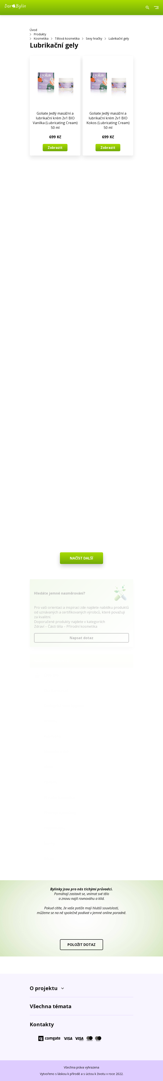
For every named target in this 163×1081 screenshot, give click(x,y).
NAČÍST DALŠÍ (81, 558)
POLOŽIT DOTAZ (81, 944)
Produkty (40, 34)
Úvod (33, 30)
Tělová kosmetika (67, 38)
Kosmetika (41, 38)
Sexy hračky (94, 38)
